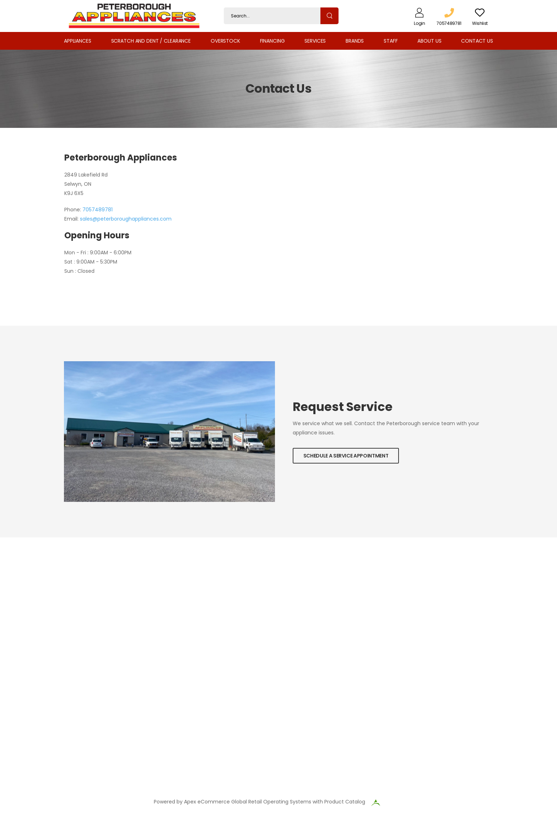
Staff (391, 40)
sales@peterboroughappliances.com (126, 218)
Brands (355, 40)
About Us (429, 40)
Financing (272, 40)
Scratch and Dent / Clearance (151, 40)
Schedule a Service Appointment (346, 455)
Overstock (225, 40)
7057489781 (97, 209)
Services (315, 40)
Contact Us (477, 40)
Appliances (77, 40)
